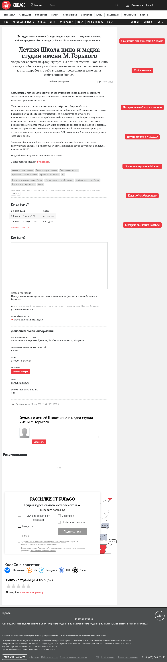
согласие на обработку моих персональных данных (45, 542)
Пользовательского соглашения (43, 550)
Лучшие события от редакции (38, 518)
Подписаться (72, 531)
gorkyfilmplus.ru (20, 382)
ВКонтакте (43, 161)
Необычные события (73, 522)
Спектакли (68, 515)
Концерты (27, 526)
